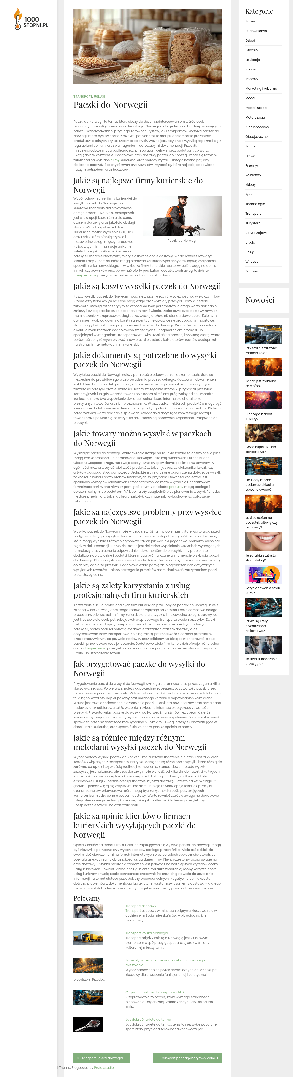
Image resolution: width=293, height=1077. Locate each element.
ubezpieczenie (84, 275)
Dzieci (250, 40)
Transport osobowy (141, 906)
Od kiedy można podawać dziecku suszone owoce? (259, 485)
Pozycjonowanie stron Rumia (262, 590)
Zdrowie (251, 271)
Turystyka (253, 223)
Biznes (250, 21)
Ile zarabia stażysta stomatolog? (260, 558)
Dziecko (251, 50)
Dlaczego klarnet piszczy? (258, 416)
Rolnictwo (253, 175)
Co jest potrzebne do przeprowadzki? (154, 992)
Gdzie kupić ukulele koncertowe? (260, 449)
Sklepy (250, 184)
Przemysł (252, 165)
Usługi (99, 96)
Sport (249, 194)
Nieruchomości (257, 127)
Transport (82, 96)
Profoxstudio (39, 1067)
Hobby (250, 69)
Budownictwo (256, 31)
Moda (250, 98)
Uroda (250, 242)
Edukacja (252, 59)
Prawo (250, 156)
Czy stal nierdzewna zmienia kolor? (261, 350)
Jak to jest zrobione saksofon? (260, 383)
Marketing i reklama (261, 88)
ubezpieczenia (94, 648)
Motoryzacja (255, 117)
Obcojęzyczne (256, 136)
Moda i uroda (256, 108)
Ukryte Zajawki (256, 232)
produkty (176, 486)
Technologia (255, 204)
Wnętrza (251, 261)
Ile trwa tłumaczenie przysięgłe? (261, 661)
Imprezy (251, 79)
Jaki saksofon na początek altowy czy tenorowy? (261, 522)
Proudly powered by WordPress (23, 1060)
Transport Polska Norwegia (146, 933)
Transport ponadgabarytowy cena (187, 1058)
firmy (115, 160)
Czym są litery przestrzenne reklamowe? (256, 626)
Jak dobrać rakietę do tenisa (148, 1019)
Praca (250, 146)
